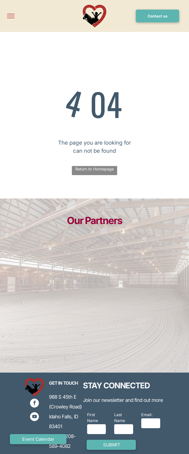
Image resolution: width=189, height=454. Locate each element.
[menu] (10, 16)
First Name (92, 417)
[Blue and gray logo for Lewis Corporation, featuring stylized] (54, 273)
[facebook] (34, 404)
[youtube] (34, 417)
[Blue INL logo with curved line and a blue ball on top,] (134, 278)
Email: (147, 414)
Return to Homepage (94, 168)
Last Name (119, 417)
